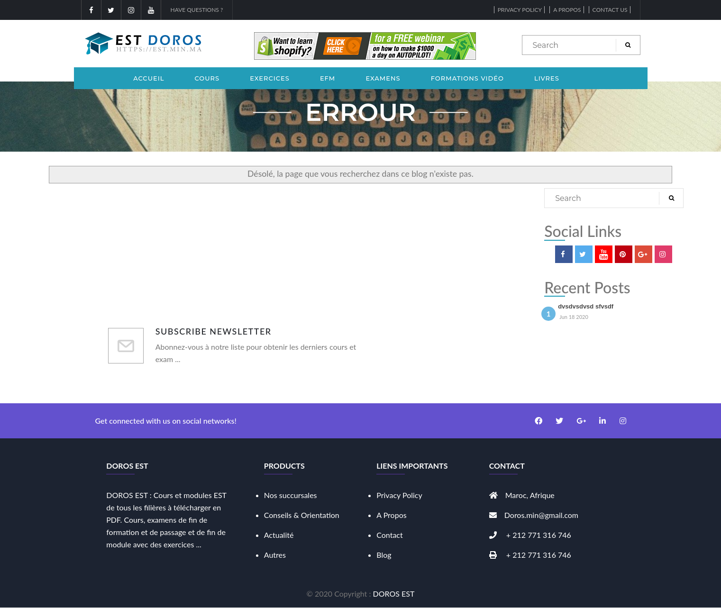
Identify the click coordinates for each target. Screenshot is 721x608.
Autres (275, 554)
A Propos (391, 514)
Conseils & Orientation (301, 514)
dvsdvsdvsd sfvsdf (585, 306)
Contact (389, 534)
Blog (383, 554)
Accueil (148, 78)
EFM (327, 78)
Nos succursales (290, 494)
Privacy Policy (520, 9)
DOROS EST (394, 593)
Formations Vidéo (467, 78)
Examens (382, 78)
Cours (207, 78)
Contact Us (610, 9)
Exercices (270, 78)
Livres (546, 78)
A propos (567, 9)
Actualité (279, 534)
